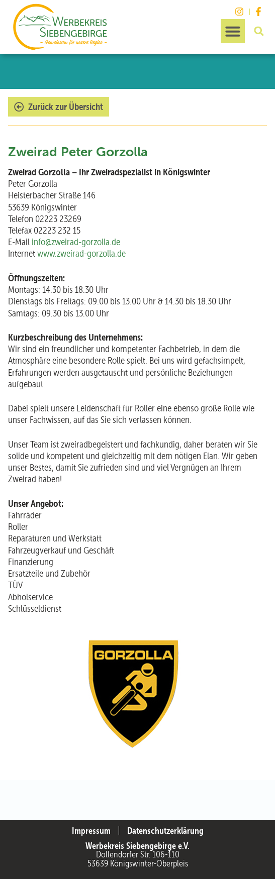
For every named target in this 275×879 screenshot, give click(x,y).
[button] (233, 31)
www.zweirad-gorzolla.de (81, 253)
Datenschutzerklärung (165, 830)
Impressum (91, 830)
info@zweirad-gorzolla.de (76, 242)
